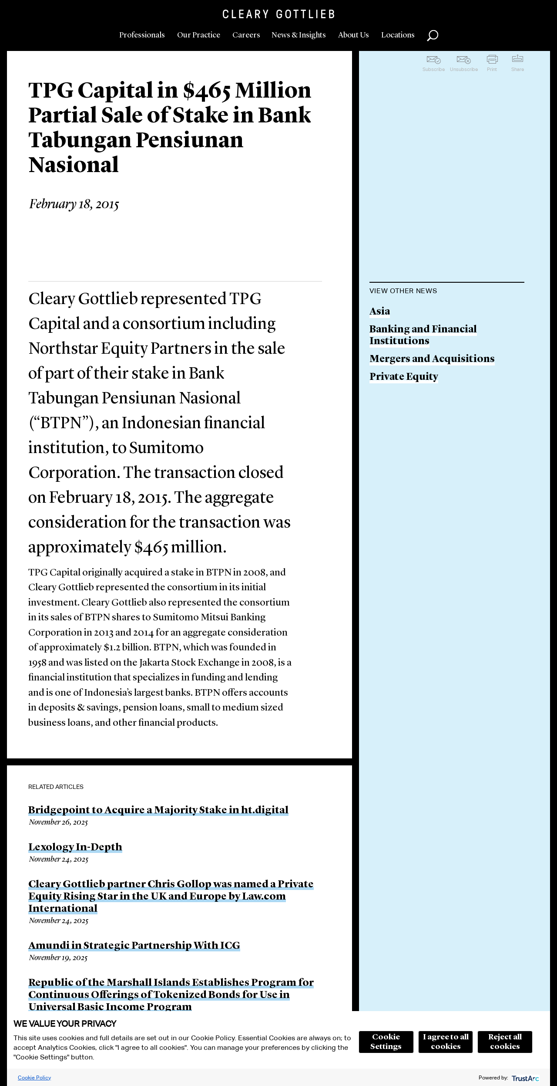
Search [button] (432, 35)
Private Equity (403, 377)
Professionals (142, 35)
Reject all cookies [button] (505, 1042)
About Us (353, 35)
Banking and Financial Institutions (423, 336)
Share (517, 69)
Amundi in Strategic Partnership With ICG (134, 946)
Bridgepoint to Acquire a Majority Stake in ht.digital (158, 810)
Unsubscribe (464, 69)
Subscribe (434, 69)
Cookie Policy (34, 1077)
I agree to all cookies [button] (446, 1042)
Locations (398, 35)
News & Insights (299, 35)
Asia (379, 312)
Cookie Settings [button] (386, 1042)
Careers (246, 35)
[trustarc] (524, 1077)
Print (492, 69)
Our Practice (198, 35)
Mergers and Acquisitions (432, 360)
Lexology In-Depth (75, 847)
